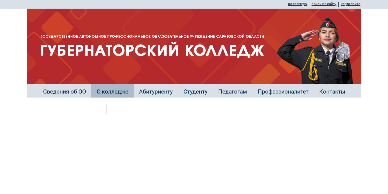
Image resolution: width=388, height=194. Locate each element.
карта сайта (350, 4)
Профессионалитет (283, 91)
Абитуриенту (156, 91)
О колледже (112, 91)
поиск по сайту (323, 4)
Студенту (195, 91)
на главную (297, 4)
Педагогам (232, 91)
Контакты (332, 91)
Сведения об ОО (64, 91)
